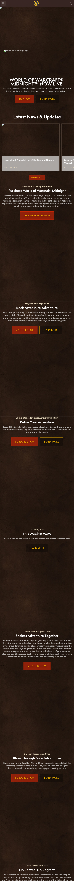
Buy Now (24, 98)
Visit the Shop (25, 258)
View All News (37, 177)
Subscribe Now (24, 298)
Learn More (47, 98)
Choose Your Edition (37, 215)
